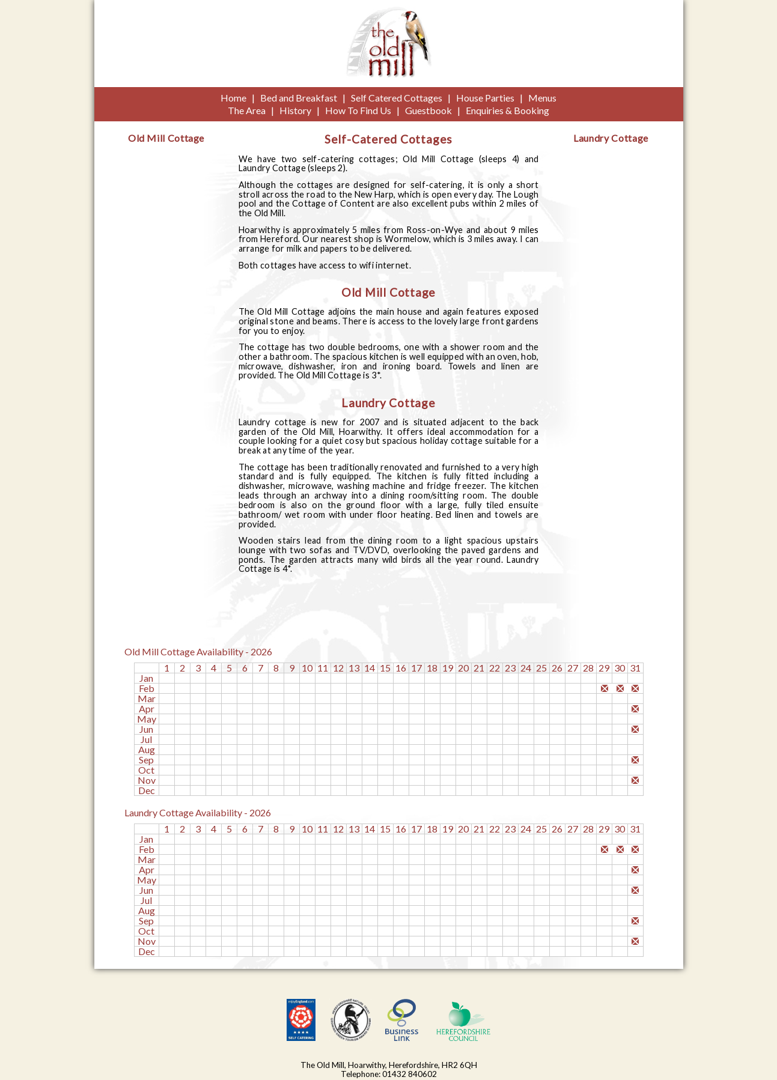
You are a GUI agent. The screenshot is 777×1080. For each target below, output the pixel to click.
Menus (542, 97)
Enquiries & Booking (507, 110)
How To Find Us (358, 110)
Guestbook (428, 110)
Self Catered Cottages (396, 97)
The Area (247, 110)
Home (233, 97)
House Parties (485, 97)
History (295, 110)
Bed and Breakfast (298, 97)
